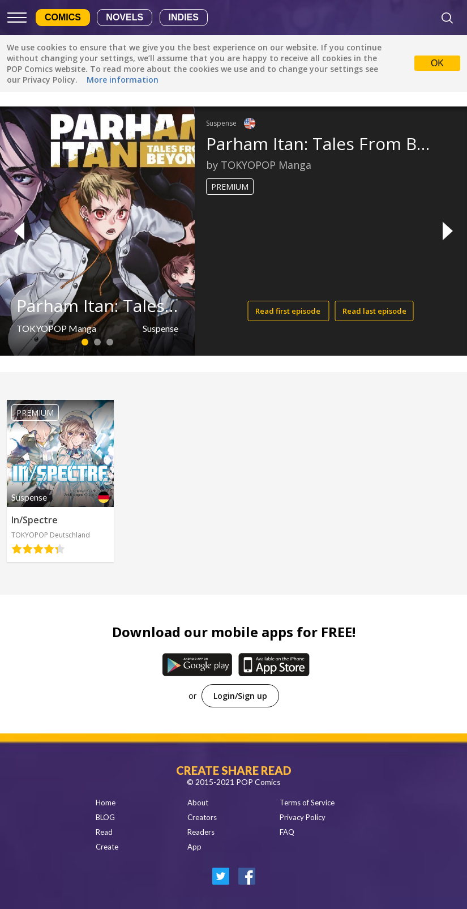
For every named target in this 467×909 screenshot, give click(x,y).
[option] (233, 231)
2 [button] (97, 342)
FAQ (287, 832)
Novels (124, 17)
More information (122, 79)
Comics (63, 17)
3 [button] (109, 342)
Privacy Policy (302, 817)
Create (107, 846)
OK (437, 63)
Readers (201, 832)
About (197, 802)
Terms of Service (307, 802)
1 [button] (84, 342)
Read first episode (288, 311)
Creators (202, 817)
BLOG (105, 817)
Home (105, 802)
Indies (184, 17)
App (194, 846)
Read (104, 832)
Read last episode (374, 311)
